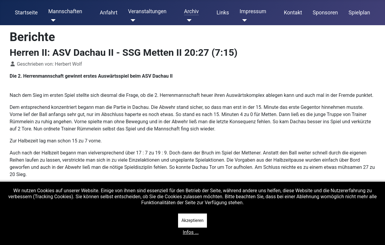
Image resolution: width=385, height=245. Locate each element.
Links (223, 13)
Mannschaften (65, 11)
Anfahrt (109, 13)
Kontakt (293, 13)
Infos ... (191, 232)
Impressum (253, 11)
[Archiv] (188, 20)
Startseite (26, 13)
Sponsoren (325, 13)
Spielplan (359, 13)
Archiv (191, 11)
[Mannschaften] (52, 20)
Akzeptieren (192, 220)
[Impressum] (243, 20)
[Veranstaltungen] (132, 20)
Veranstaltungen (147, 11)
